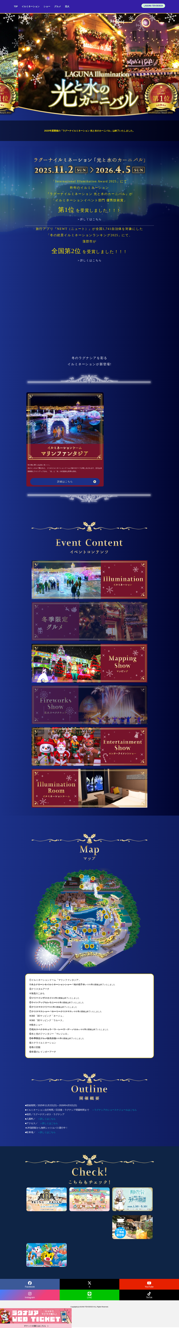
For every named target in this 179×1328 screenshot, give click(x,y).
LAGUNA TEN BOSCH (153, 5)
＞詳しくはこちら (89, 219)
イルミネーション (31, 6)
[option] (89, 64)
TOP (16, 6)
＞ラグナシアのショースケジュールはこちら (114, 1110)
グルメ (57, 6)
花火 (67, 6)
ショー (47, 6)
